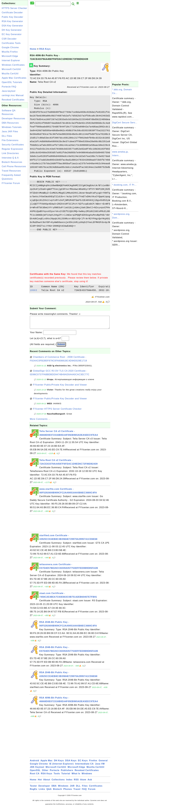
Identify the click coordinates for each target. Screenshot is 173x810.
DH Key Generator (12, 30)
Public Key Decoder (12, 17)
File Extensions (10, 140)
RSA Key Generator (12, 21)
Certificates (95, 788)
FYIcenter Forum (11, 183)
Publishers (67, 773)
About (46, 782)
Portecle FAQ (9, 87)
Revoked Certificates (13, 100)
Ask (90, 782)
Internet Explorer (11, 60)
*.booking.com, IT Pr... (124, 185)
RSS (76, 782)
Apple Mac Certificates (14, 78)
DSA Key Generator (12, 26)
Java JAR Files (10, 131)
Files (85, 788)
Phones (67, 792)
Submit (61, 347)
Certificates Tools (11, 43)
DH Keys (59, 763)
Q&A (49, 792)
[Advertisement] (14, 226)
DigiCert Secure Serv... (124, 122)
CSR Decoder (9, 39)
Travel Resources (11, 171)
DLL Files (7, 136)
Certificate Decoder (12, 12)
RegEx (33, 792)
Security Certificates (13, 144)
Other (45, 773)
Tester (33, 788)
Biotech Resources (12, 162)
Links (42, 792)
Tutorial (65, 776)
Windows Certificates (13, 65)
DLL (78, 788)
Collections (58, 782)
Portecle (54, 773)
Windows (87, 776)
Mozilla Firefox (10, 52)
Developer (44, 788)
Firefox (93, 763)
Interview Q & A (10, 158)
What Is (76, 776)
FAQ (84, 792)
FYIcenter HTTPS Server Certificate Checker (57, 411)
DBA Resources (10, 123)
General (103, 763)
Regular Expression (12, 149)
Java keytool (8, 91)
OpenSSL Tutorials (12, 82)
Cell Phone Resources (14, 166)
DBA (54, 788)
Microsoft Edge (10, 56)
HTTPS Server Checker (14, 8)
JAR (72, 788)
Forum (92, 792)
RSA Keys (45, 49)
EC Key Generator (12, 34)
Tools (57, 776)
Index (69, 782)
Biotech (57, 792)
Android (34, 763)
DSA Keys (71, 763)
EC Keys (83, 763)
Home (33, 49)
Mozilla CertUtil (10, 73)
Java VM (100, 766)
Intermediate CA (84, 766)
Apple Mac (47, 763)
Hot (40, 782)
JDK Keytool (37, 770)
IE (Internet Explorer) (61, 766)
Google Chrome (10, 47)
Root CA (34, 776)
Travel (76, 792)
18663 (35, 290)
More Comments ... (40, 422)
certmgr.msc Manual (13, 95)
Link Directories (10, 153)
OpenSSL (35, 773)
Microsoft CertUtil (11, 69)
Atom (83, 782)
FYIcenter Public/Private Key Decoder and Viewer (60, 387)
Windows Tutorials (12, 127)
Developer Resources (13, 118)
